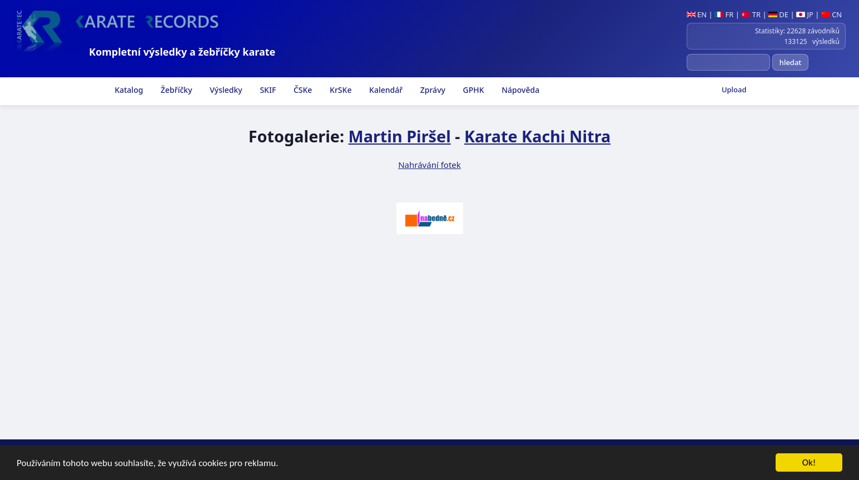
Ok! (809, 463)
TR (751, 14)
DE (778, 14)
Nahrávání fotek (429, 164)
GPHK (472, 90)
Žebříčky (175, 90)
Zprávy (431, 90)
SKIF (267, 90)
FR (723, 14)
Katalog (128, 90)
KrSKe (339, 90)
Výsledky (225, 90)
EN (697, 14)
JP (804, 14)
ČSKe (301, 90)
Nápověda (520, 90)
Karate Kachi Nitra (537, 136)
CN (831, 14)
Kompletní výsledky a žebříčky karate (182, 51)
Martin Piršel (400, 136)
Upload (734, 90)
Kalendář (385, 90)
